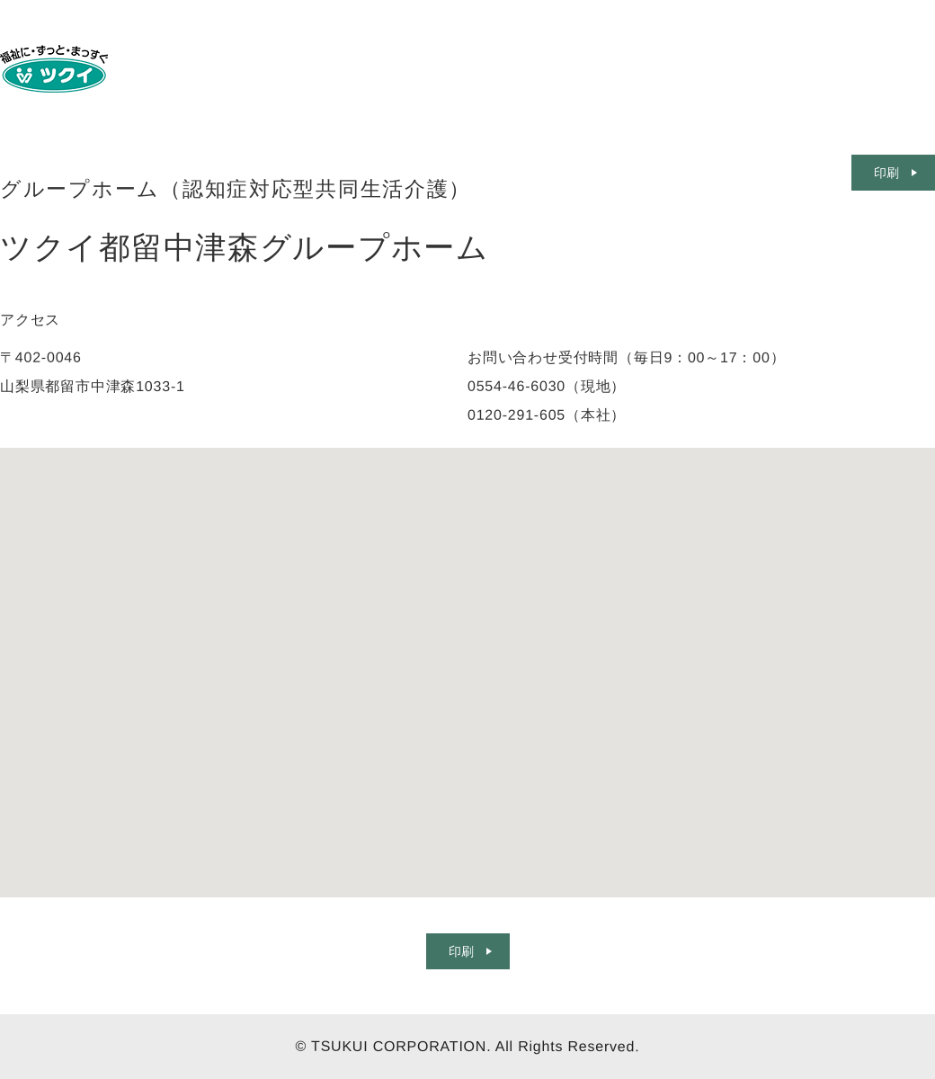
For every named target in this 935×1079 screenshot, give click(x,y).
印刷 (460, 951)
